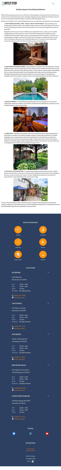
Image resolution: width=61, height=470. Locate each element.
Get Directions (19, 297)
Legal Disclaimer (30, 450)
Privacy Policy (30, 448)
